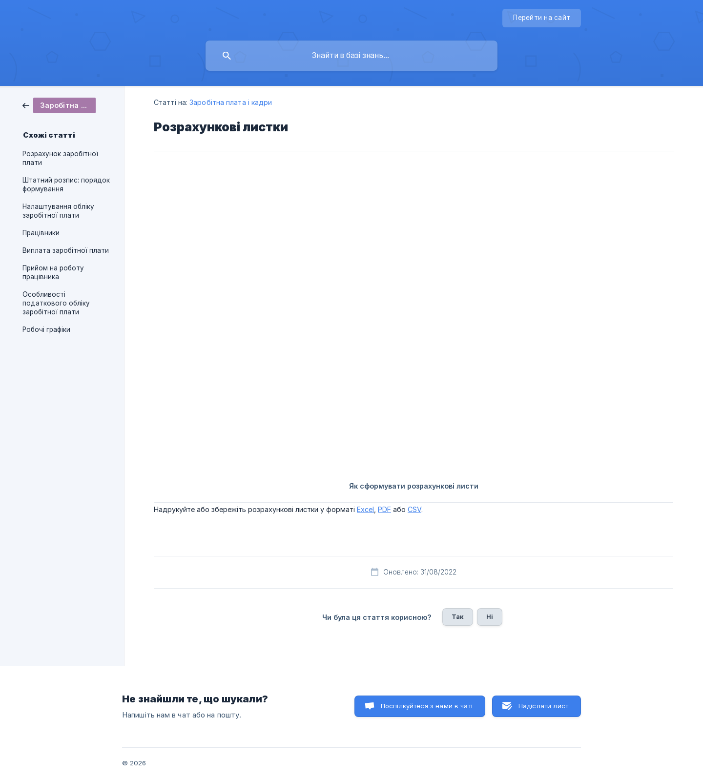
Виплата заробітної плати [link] (65, 250)
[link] (59, 104)
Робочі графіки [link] (46, 329)
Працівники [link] (41, 233)
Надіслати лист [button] (543, 706)
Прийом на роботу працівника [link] (53, 272)
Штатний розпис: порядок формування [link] (66, 184)
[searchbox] (351, 56)
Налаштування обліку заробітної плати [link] (58, 211)
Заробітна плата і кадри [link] (230, 102)
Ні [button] (489, 616)
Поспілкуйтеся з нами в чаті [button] (427, 706)
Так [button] (458, 616)
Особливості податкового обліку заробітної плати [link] (56, 303)
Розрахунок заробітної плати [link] (60, 158)
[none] (541, 18)
